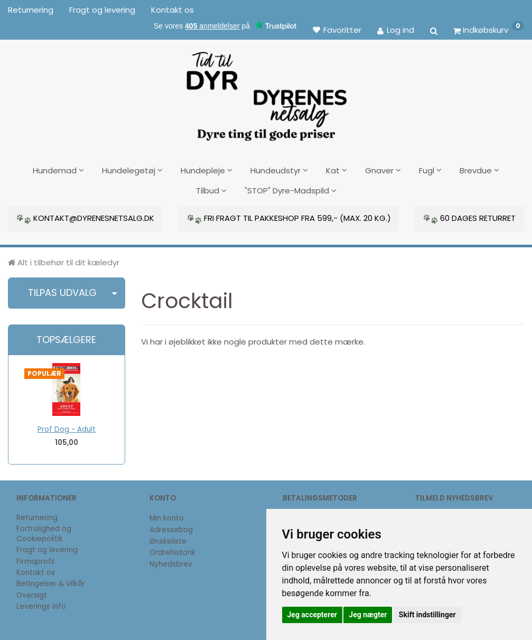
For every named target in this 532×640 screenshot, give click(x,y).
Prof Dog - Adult (67, 429)
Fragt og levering (102, 9)
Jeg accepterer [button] (312, 614)
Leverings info (41, 606)
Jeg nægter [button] (368, 614)
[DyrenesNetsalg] (266, 92)
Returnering (30, 9)
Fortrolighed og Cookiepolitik (43, 533)
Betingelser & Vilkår (50, 583)
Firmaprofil (35, 561)
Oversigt (31, 595)
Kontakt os (172, 9)
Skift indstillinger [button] (427, 614)
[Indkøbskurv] (488, 30)
